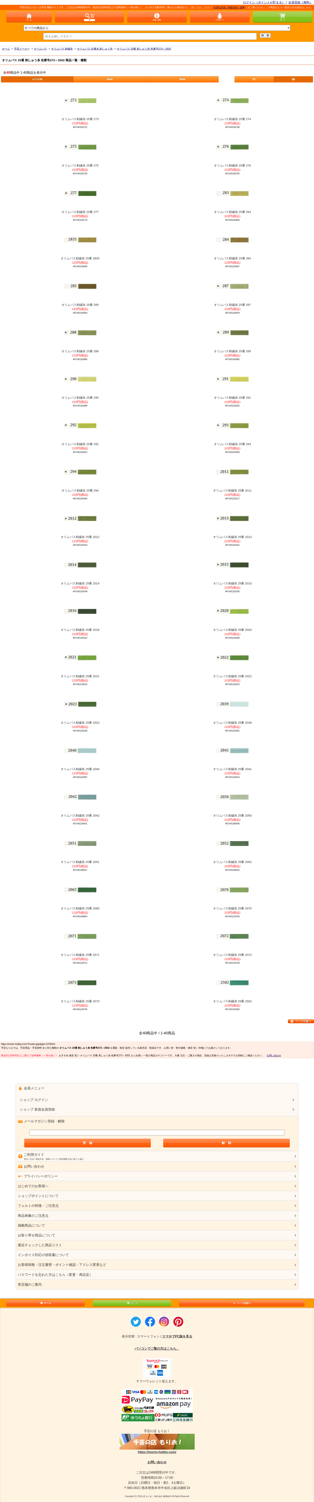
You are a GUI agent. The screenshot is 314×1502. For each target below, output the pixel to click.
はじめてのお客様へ (33, 1186)
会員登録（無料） (300, 2)
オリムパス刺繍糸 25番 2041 (232, 769)
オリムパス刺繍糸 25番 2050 (232, 815)
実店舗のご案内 (30, 1284)
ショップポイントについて (38, 1196)
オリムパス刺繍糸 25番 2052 (232, 862)
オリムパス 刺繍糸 (62, 48)
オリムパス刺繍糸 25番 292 (80, 444)
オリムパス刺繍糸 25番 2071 (80, 954)
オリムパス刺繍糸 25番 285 (80, 304)
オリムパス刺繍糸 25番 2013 (232, 537)
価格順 (110, 79)
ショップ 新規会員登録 (37, 1109)
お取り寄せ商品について (36, 1235)
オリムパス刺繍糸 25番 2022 (232, 676)
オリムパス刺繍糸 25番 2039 (232, 722)
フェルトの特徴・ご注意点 (38, 1206)
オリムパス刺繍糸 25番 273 (80, 119)
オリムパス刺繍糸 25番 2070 (232, 908)
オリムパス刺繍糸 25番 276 (232, 165)
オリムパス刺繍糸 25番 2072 (232, 954)
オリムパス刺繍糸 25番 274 (232, 119)
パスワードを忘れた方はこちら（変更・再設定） (55, 1275)
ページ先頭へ (241, 1303)
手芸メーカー (22, 48)
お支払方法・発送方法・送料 (233, 7)
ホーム (6, 48)
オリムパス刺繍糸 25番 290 (80, 397)
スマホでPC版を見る (177, 1336)
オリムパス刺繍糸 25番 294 (80, 490)
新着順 (182, 79)
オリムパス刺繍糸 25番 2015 (232, 583)
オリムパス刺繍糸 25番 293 (232, 444)
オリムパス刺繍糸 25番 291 (232, 397)
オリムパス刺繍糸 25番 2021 (80, 676)
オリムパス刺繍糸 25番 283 (232, 212)
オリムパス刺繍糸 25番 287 (232, 304)
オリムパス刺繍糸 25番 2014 (80, 583)
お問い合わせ (274, 1055)
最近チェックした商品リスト (40, 1245)
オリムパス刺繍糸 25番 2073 (80, 1001)
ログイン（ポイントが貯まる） (264, 2)
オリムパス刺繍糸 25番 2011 (232, 490)
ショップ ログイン (34, 1100)
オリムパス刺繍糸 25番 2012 (80, 537)
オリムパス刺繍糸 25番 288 (80, 351)
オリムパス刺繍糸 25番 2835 (80, 258)
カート (132, 1303)
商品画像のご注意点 (33, 1216)
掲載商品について (31, 1225)
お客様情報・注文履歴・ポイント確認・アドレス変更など (62, 1265)
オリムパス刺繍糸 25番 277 (80, 212)
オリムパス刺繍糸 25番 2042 (80, 815)
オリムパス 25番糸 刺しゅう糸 (95, 48)
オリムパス (40, 48)
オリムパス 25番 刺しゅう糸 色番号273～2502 (144, 48)
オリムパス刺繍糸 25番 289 (232, 351)
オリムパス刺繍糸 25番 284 (232, 258)
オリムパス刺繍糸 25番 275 (80, 165)
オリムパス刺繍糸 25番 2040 (80, 769)
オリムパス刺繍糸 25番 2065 (80, 908)
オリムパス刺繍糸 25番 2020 (232, 629)
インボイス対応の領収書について (43, 1255)
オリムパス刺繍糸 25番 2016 (80, 629)
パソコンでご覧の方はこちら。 (157, 1348)
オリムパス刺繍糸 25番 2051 (80, 862)
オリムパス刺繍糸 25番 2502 (232, 1001)
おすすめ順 (37, 79)
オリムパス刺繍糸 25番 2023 (80, 722)
